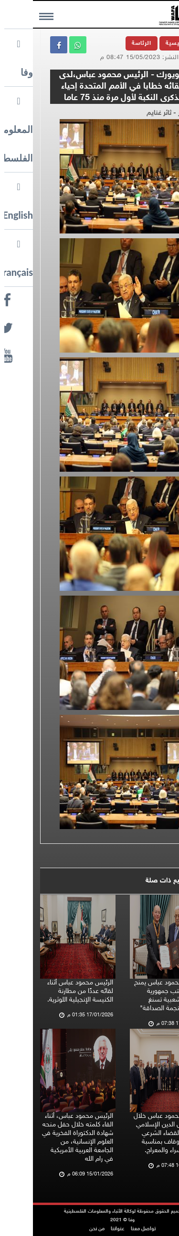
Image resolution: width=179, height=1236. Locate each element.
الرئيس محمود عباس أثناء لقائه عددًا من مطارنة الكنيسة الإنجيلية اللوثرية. (47, 991)
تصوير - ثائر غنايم (138, 113)
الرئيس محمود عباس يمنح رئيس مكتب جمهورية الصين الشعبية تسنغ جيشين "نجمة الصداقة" (135, 996)
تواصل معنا (110, 1229)
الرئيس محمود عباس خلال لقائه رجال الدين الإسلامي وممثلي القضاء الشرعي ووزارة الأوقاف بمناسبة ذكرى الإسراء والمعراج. (135, 1133)
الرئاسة (108, 43)
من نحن (64, 1229)
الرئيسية (144, 43)
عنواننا (85, 1229)
